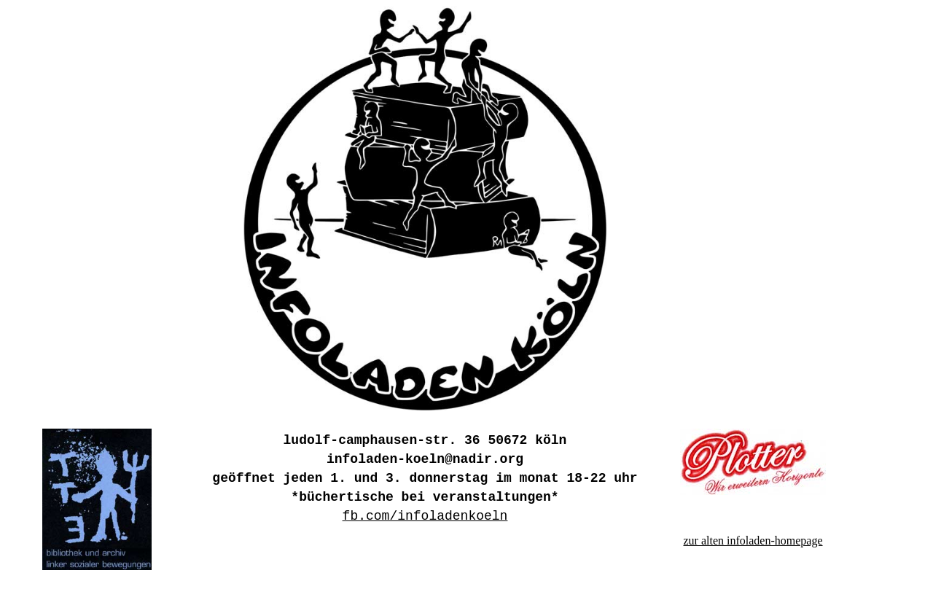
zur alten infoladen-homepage (752, 540)
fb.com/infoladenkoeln (425, 516)
